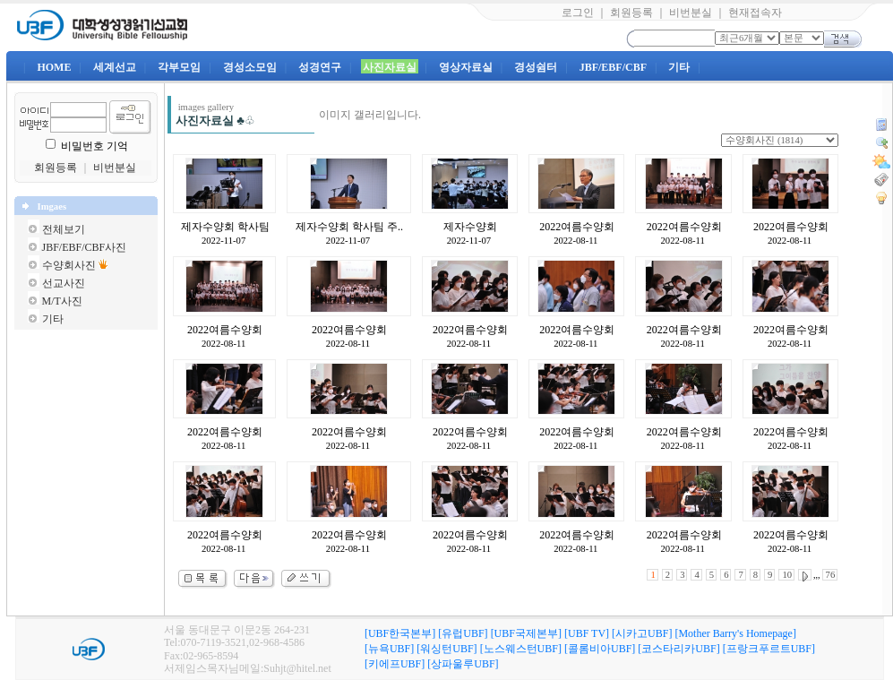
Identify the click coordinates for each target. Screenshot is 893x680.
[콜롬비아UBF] (599, 648)
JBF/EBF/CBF (613, 67)
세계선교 (114, 67)
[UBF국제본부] (526, 633)
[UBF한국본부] (400, 633)
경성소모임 (250, 67)
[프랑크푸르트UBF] (769, 648)
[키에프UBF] (395, 664)
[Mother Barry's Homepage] (734, 633)
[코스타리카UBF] (678, 648)
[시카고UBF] (642, 633)
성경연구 (319, 67)
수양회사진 (69, 265)
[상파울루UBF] (462, 664)
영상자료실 (466, 67)
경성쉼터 (535, 67)
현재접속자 (755, 12)
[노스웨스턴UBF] (521, 648)
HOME (54, 67)
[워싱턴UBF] (446, 648)
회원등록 (631, 12)
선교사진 (63, 283)
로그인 (578, 12)
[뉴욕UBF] (389, 648)
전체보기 (63, 229)
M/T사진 (62, 301)
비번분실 (690, 12)
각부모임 (179, 67)
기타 (679, 67)
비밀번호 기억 (94, 146)
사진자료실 (389, 67)
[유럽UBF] (462, 633)
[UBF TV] (586, 633)
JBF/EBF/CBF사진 (84, 247)
